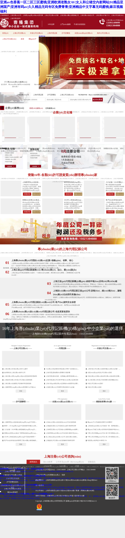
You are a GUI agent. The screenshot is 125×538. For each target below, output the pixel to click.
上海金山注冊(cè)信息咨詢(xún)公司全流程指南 (61, 422)
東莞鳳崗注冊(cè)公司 (18, 148)
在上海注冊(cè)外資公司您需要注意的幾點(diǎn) (103, 380)
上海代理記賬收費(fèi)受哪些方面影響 (58, 372)
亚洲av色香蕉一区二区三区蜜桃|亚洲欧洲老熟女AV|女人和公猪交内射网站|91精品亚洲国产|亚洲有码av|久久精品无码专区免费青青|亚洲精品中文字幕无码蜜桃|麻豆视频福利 (61, 6)
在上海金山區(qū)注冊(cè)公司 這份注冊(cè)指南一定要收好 (65, 437)
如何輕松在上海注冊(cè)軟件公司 (14, 372)
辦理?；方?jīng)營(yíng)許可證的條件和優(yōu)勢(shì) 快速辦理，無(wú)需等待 (29, 426)
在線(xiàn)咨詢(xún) (36, 194)
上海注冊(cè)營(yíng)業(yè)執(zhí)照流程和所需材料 (20, 376)
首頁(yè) (5, 33)
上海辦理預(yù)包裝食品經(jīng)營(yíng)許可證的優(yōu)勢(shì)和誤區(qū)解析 (29, 422)
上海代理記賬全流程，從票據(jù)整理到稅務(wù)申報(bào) (64, 376)
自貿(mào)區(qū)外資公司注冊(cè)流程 (100, 372)
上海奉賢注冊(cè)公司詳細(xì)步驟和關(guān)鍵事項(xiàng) (64, 429)
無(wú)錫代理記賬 (79, 148)
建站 (122, 148)
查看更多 (42, 36)
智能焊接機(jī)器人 (27, 151)
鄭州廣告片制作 (34, 148)
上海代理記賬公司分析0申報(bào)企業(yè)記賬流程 (62, 380)
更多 (20, 391)
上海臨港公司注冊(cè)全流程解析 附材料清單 (60, 440)
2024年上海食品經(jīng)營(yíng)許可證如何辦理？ (20, 437)
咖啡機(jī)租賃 (79, 151)
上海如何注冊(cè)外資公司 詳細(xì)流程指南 (18, 380)
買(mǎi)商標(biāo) (48, 148)
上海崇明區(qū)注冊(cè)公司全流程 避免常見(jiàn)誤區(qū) (64, 433)
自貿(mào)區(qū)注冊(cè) (83, 33)
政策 (22, 39)
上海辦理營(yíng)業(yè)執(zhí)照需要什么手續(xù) (20, 387)
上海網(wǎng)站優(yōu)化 (45, 151)
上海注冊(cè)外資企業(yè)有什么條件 (16, 369)
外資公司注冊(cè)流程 (94, 387)
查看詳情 (27, 194)
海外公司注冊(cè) (103, 33)
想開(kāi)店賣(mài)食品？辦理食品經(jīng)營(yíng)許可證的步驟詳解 (26, 433)
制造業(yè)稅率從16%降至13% (97, 440)
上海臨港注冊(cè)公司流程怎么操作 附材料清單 (61, 426)
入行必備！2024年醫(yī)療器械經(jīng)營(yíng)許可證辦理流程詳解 (25, 429)
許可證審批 (66, 33)
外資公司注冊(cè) (36, 33)
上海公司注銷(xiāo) (9, 39)
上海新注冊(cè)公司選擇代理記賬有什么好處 (60, 387)
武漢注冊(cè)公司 (94, 148)
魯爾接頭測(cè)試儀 (111, 148)
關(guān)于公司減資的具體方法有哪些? (100, 422)
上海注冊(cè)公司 (22, 95)
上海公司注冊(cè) (19, 33)
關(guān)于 (32, 39)
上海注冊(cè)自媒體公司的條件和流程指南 (17, 383)
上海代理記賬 (52, 33)
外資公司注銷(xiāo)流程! (95, 383)
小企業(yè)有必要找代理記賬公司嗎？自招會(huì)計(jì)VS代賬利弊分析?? (69, 369)
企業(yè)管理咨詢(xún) (9, 151)
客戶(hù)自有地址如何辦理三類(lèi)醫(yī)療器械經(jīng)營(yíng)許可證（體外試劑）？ (31, 440)
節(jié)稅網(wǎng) (93, 151)
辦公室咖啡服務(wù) (64, 151)
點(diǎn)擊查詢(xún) (97, 100)
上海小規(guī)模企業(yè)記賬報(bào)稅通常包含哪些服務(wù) (65, 383)
